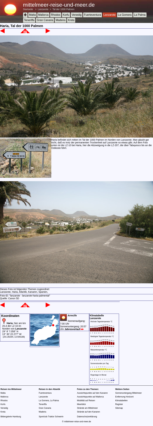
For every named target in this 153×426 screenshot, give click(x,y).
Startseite (28, 9)
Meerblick (81, 404)
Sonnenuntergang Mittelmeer (128, 393)
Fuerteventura (92, 14)
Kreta (71, 20)
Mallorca (43, 14)
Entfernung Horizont (124, 397)
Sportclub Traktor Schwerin (51, 416)
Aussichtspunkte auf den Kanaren (92, 393)
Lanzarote (43, 9)
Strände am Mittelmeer (87, 408)
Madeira (60, 20)
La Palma (140, 14)
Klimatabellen (121, 400)
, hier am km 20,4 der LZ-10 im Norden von (14, 326)
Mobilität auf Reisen (86, 400)
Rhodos (55, 14)
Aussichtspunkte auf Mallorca (90, 397)
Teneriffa (29, 20)
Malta (32, 14)
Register (119, 404)
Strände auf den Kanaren (88, 412)
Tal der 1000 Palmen (63, 9)
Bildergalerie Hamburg (11, 416)
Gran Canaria (45, 20)
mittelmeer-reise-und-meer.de (59, 5)
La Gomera (125, 14)
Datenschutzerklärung (87, 416)
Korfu (66, 14)
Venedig (77, 14)
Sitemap (119, 408)
